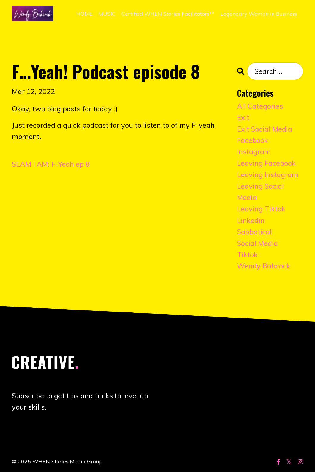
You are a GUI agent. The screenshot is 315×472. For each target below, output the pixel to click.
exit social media (264, 128)
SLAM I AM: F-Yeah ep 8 (51, 164)
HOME (84, 13)
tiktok (247, 254)
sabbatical (254, 231)
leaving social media (260, 192)
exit (243, 117)
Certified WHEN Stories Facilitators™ (167, 13)
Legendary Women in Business (258, 13)
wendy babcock (263, 265)
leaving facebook (266, 163)
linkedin (251, 220)
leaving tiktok (261, 208)
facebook (252, 140)
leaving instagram (267, 174)
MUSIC (106, 13)
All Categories (260, 105)
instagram (254, 151)
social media (257, 243)
